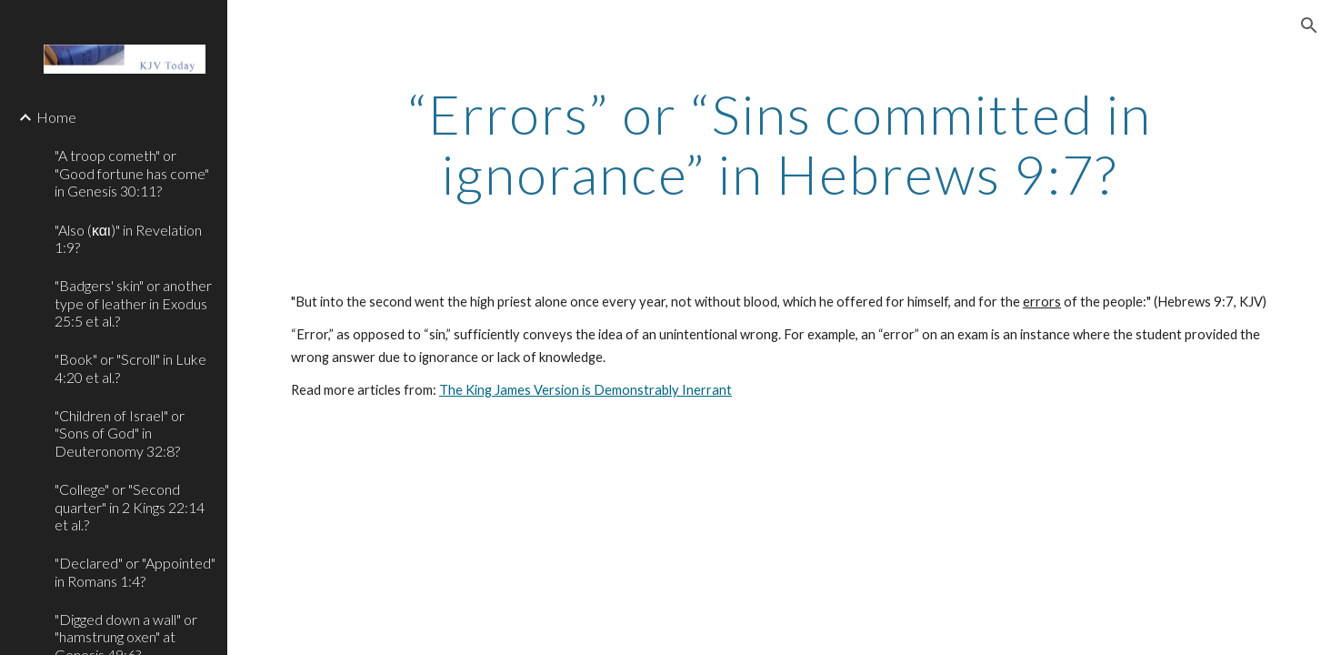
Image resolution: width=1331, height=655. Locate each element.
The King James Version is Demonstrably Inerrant (585, 390)
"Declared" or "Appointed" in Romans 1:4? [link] (135, 571)
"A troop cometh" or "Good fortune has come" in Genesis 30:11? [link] (132, 172)
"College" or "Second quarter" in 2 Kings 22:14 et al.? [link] (130, 506)
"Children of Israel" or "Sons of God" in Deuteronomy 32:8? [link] (120, 433)
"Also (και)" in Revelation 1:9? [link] (128, 238)
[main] (779, 143)
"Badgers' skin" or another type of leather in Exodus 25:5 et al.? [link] (133, 303)
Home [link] (56, 117)
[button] (1309, 25)
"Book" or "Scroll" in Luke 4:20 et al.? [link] (130, 367)
